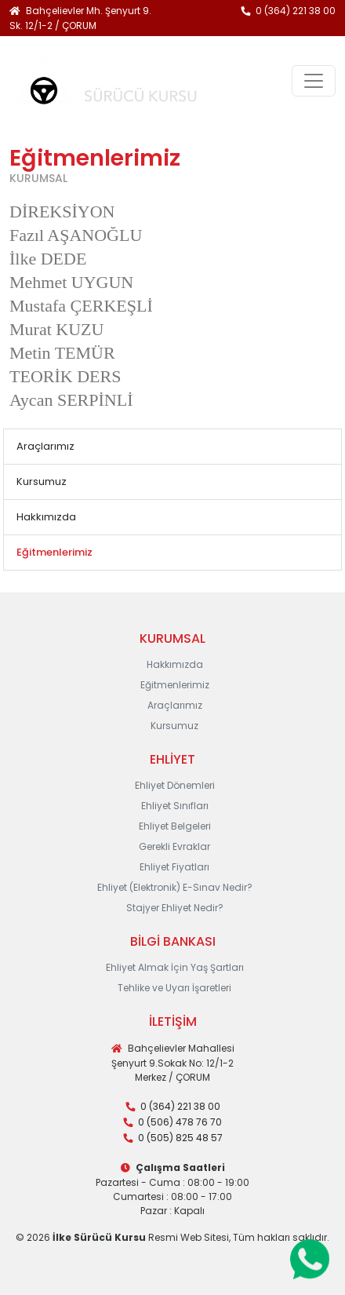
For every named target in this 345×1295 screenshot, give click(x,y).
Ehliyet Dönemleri (175, 785)
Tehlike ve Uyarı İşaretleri (174, 987)
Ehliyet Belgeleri (175, 826)
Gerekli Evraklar (174, 846)
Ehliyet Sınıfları (175, 805)
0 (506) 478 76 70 (180, 1122)
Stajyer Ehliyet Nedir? (174, 907)
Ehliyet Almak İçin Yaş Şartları (175, 967)
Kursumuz (41, 481)
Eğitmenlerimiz (174, 684)
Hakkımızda (46, 516)
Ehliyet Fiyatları (174, 867)
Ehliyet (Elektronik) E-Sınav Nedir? (174, 887)
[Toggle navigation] (314, 81)
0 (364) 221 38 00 (296, 10)
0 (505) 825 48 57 (180, 1137)
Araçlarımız (45, 446)
